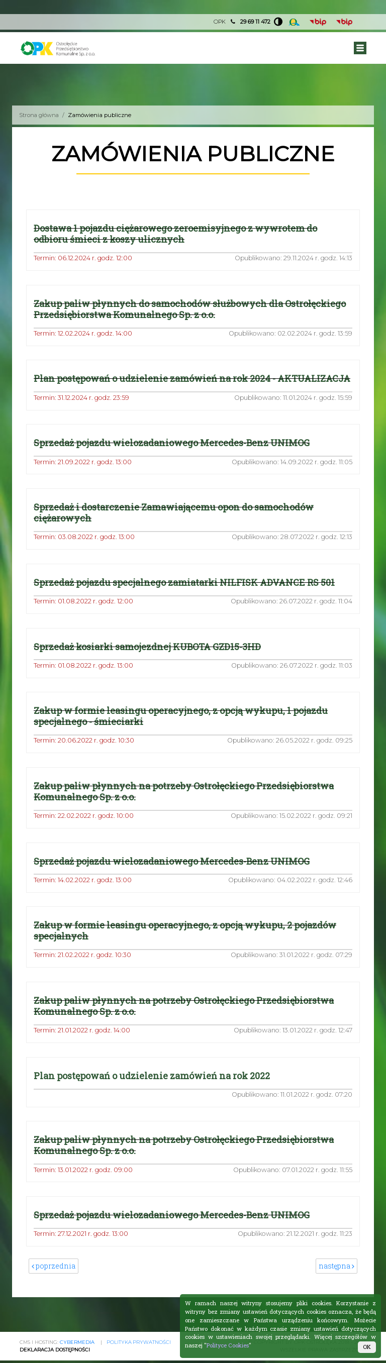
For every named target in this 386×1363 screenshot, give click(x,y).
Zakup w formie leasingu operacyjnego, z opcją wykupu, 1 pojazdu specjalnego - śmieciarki (183, 728)
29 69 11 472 (254, 21)
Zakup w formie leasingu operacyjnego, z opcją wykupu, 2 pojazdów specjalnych (187, 943)
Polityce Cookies (228, 1345)
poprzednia (53, 1279)
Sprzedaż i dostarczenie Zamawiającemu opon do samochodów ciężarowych (175, 524)
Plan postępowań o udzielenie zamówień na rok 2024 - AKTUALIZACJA (156, 384)
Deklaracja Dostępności (55, 1349)
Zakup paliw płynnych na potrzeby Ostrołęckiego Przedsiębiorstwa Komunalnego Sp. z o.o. (185, 803)
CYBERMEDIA (77, 1342)
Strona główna (39, 115)
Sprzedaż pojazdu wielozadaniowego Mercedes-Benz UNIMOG (173, 454)
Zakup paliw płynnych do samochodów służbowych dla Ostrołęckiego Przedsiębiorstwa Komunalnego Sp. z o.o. (191, 309)
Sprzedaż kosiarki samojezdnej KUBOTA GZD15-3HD (149, 658)
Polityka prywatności (139, 1342)
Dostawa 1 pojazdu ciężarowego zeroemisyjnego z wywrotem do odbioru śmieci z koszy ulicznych (177, 233)
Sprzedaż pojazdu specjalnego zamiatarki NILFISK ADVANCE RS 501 (186, 594)
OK (367, 1346)
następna (336, 1279)
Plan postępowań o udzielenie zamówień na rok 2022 (153, 1088)
